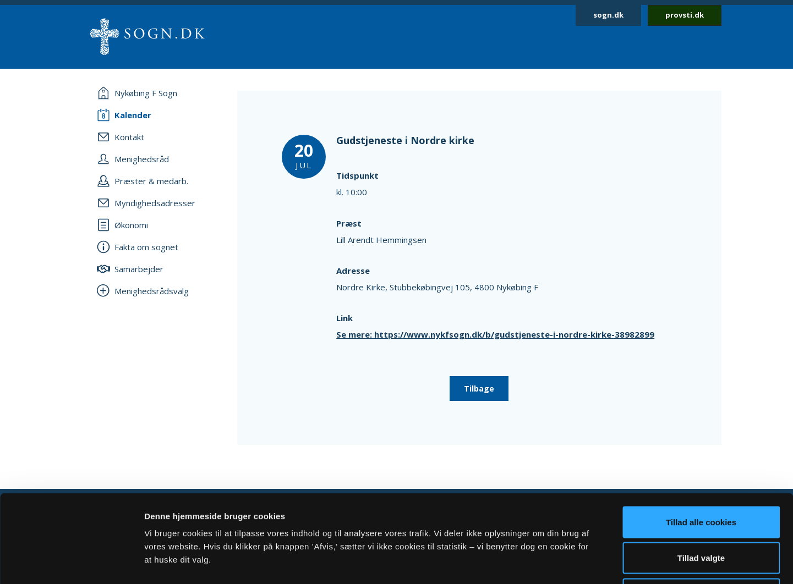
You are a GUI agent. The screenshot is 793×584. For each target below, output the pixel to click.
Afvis (701, 511)
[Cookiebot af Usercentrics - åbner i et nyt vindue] (71, 562)
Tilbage (479, 388)
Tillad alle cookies (701, 439)
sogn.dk (608, 15)
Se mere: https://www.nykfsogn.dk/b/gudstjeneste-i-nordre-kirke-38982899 (495, 334)
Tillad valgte (701, 476)
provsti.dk (684, 15)
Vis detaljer (572, 562)
